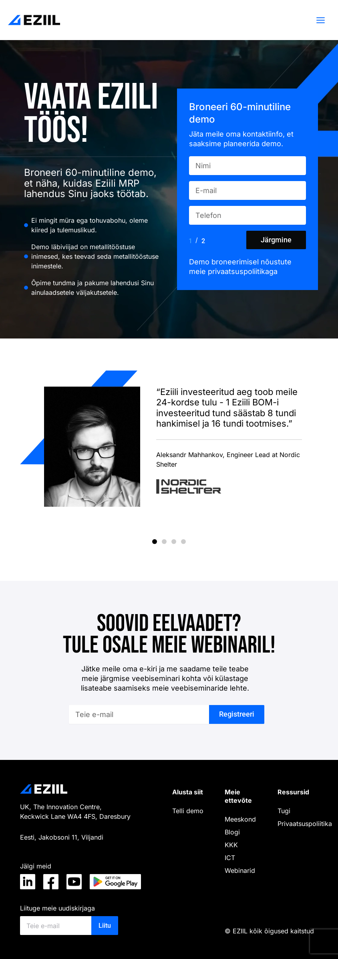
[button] (154, 541)
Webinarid (240, 870)
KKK (231, 845)
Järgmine (276, 240)
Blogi (232, 832)
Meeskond (240, 819)
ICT (230, 858)
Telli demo (187, 811)
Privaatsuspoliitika (305, 824)
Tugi (284, 811)
